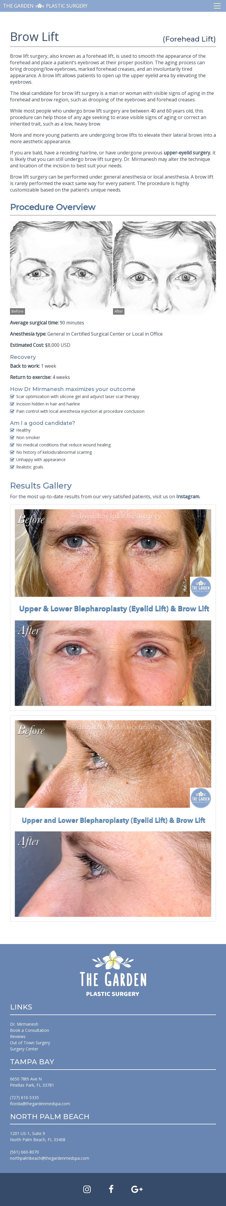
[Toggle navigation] (217, 5)
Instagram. (188, 496)
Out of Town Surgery (30, 1042)
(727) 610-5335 (24, 1097)
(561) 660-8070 (24, 1152)
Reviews (18, 1036)
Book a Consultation (29, 1030)
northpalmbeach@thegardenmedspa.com (49, 1158)
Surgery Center (24, 1049)
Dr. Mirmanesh (24, 1024)
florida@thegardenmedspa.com (40, 1103)
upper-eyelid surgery (187, 152)
